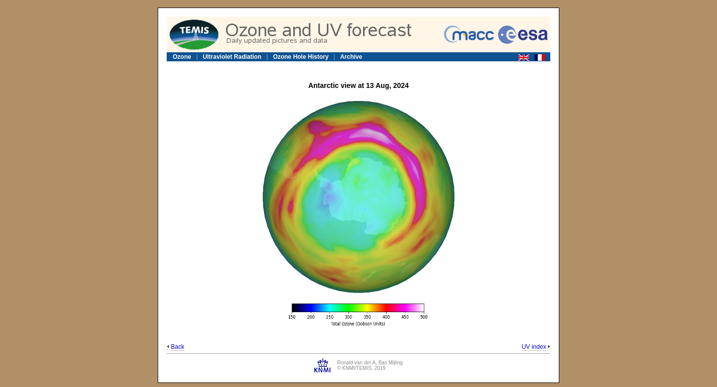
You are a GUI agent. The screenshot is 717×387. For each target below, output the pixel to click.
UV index (534, 346)
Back (177, 346)
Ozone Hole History (301, 56)
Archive (351, 56)
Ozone (182, 56)
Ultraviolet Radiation (232, 56)
